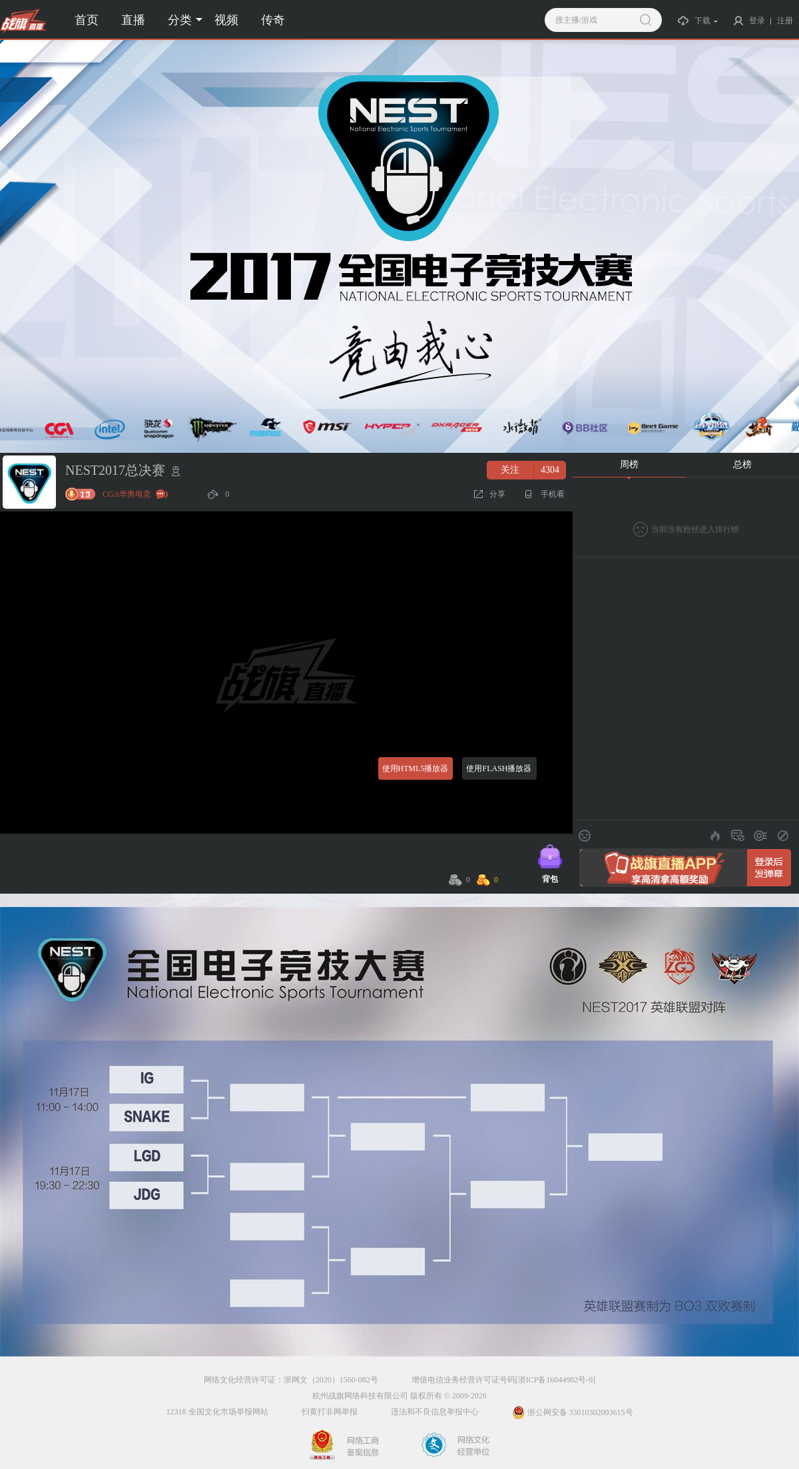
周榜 (629, 464)
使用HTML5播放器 (415, 768)
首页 (87, 20)
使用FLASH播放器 (498, 768)
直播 (133, 20)
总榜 (742, 464)
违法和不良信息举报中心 (435, 1411)
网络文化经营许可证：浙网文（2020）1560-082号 (291, 1379)
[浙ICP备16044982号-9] (555, 1379)
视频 (226, 20)
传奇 (273, 20)
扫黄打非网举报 (330, 1411)
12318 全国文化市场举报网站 (217, 1411)
